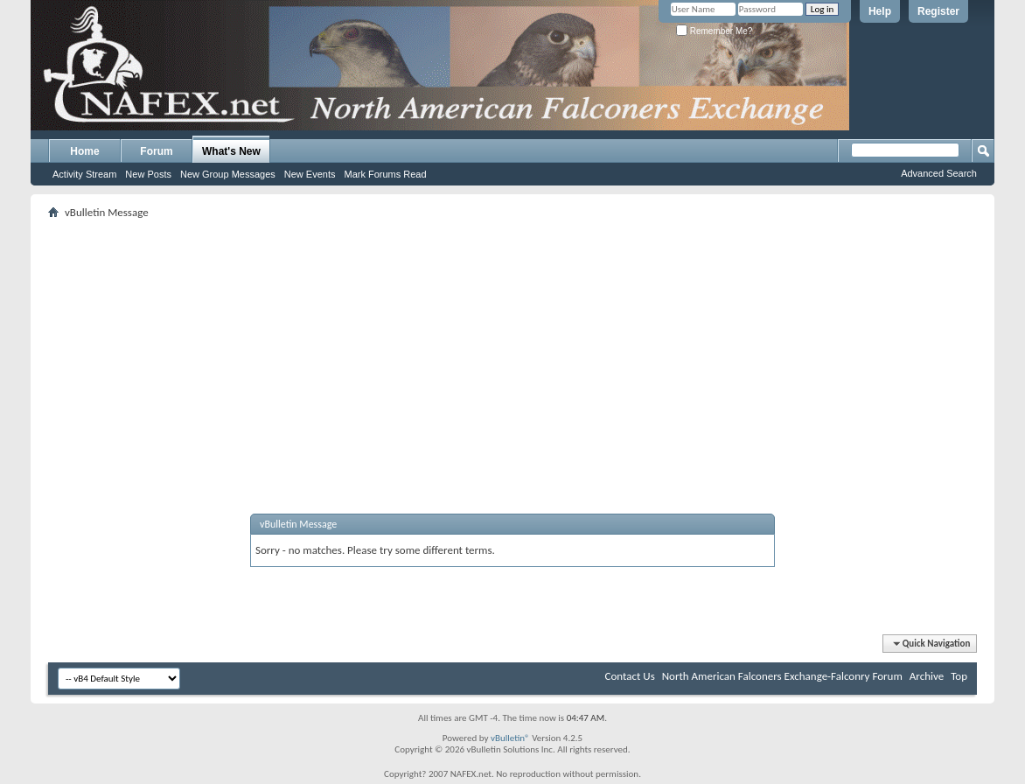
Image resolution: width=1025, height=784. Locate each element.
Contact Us (630, 675)
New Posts (148, 174)
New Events (310, 174)
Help (879, 11)
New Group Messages (227, 174)
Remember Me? (714, 31)
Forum (156, 151)
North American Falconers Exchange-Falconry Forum (782, 675)
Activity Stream (84, 174)
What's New (231, 151)
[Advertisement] (512, 345)
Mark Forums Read (385, 174)
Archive (927, 675)
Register (938, 11)
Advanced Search (939, 173)
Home (84, 151)
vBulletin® (510, 738)
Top (959, 675)
